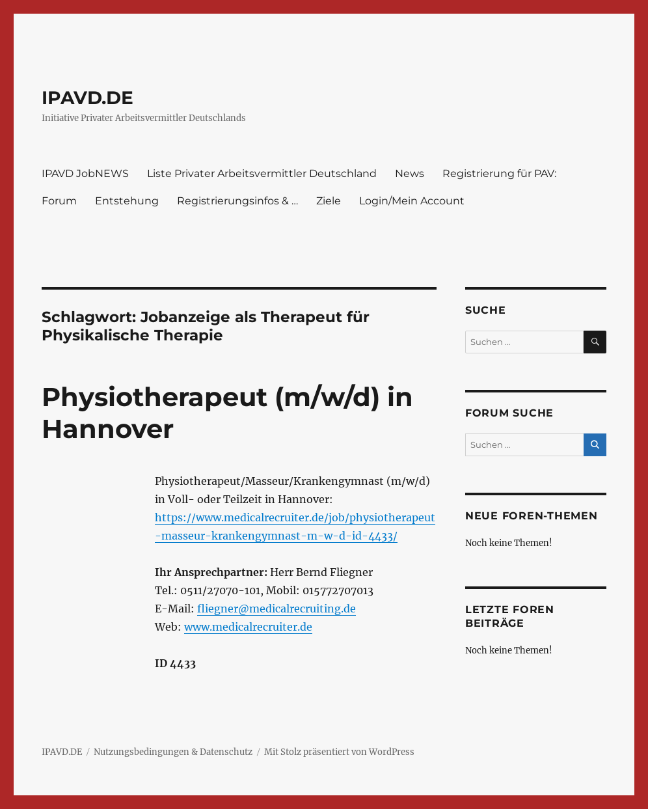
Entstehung (127, 201)
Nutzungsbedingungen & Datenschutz (173, 752)
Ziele (328, 201)
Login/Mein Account (412, 201)
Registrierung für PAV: (499, 173)
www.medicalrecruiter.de (248, 626)
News (409, 173)
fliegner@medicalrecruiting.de (276, 608)
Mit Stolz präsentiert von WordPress (339, 752)
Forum (59, 201)
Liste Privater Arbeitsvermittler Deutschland (262, 173)
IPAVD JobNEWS (85, 173)
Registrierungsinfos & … (237, 201)
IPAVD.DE (87, 98)
